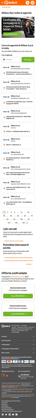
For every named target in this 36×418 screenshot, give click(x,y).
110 (28, 219)
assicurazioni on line (17, 277)
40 (11, 216)
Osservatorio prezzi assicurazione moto (19, 260)
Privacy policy (5, 402)
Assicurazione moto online (14, 241)
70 (32, 216)
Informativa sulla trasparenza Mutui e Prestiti (12, 411)
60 (25, 216)
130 (16, 223)
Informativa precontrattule (7, 409)
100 (21, 219)
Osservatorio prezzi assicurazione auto (18, 257)
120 (9, 223)
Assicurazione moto (18, 306)
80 (7, 219)
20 (28, 212)
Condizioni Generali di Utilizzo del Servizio (11, 400)
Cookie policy (4, 404)
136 (23, 223)
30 (4, 216)
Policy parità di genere (6, 407)
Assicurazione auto (18, 288)
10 (21, 212)
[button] (2, 3)
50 (18, 216)
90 (14, 219)
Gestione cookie (5, 406)
